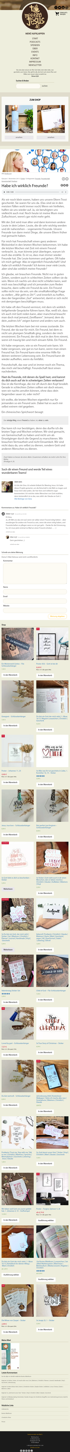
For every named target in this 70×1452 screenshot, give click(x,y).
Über (35, 48)
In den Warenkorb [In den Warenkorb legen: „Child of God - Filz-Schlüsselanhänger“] (45, 1000)
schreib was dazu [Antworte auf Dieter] (10, 532)
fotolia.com (8, 174)
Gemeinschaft (6, 181)
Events (35, 52)
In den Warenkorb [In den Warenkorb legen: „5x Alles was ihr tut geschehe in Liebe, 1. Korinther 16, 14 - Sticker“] (45, 785)
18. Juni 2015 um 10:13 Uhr (20, 514)
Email (5, 597)
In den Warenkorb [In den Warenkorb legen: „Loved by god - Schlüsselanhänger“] (10, 1055)
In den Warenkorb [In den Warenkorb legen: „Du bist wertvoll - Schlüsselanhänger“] (10, 1105)
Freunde (37, 179)
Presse (3, 1421)
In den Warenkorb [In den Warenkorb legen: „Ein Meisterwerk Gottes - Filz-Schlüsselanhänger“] (10, 675)
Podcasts (35, 42)
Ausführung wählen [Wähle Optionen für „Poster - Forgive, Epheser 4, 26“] (46, 1221)
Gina (11, 537)
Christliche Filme (6, 1417)
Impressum (35, 62)
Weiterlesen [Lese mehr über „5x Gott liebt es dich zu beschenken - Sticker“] (8, 889)
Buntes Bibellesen (26, 1376)
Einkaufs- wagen (64, 13)
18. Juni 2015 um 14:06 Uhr (24, 537)
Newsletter (35, 65)
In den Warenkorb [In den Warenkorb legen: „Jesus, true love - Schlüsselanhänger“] (10, 835)
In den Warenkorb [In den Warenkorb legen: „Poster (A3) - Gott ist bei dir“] (45, 676)
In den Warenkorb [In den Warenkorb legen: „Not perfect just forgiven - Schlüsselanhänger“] (45, 837)
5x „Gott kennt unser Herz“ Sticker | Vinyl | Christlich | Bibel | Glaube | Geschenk (29, 1393)
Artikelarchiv (5, 1409)
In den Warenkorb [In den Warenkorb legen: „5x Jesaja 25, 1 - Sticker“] (45, 1330)
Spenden (35, 45)
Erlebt (23, 179)
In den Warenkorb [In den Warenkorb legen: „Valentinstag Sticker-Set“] (10, 1002)
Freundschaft (45, 179)
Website (6, 606)
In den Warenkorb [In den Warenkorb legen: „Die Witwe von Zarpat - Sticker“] (10, 1332)
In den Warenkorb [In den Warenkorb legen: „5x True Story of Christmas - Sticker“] (45, 1053)
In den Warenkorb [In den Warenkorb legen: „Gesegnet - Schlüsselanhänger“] (10, 726)
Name (5, 587)
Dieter (8, 514)
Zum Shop (35, 100)
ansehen (19, 137)
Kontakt (35, 58)
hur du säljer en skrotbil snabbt (10, 1376)
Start (35, 38)
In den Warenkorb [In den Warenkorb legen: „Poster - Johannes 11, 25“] (10, 783)
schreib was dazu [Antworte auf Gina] (14, 544)
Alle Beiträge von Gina (23, 499)
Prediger (14, 181)
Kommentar (8, 561)
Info (35, 55)
